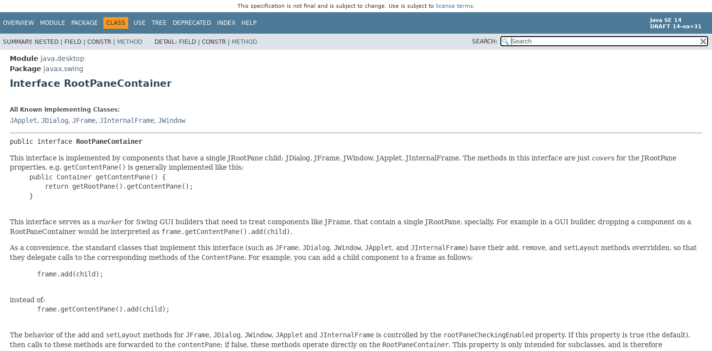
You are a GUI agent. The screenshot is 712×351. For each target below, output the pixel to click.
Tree (159, 23)
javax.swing (63, 69)
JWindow (171, 120)
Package (84, 23)
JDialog (54, 120)
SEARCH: (484, 41)
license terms (454, 6)
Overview (18, 23)
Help (249, 23)
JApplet (23, 120)
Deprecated (192, 23)
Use (140, 23)
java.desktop (62, 58)
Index (226, 23)
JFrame (84, 120)
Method (129, 42)
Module (52, 23)
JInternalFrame (126, 120)
